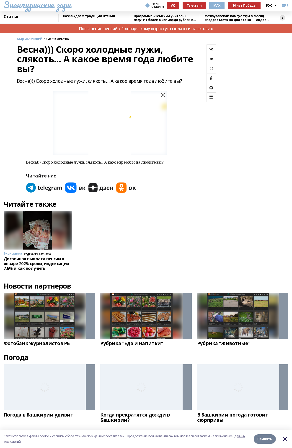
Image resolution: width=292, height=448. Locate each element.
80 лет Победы (244, 5)
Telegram (194, 5)
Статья (11, 16)
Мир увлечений (30, 39)
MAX (216, 5)
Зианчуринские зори (37, 4)
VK (173, 5)
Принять (264, 439)
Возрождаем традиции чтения (89, 16)
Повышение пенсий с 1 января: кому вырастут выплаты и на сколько (146, 28)
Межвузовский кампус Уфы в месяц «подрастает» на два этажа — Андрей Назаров (236, 18)
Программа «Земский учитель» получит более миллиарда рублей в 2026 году (164, 18)
